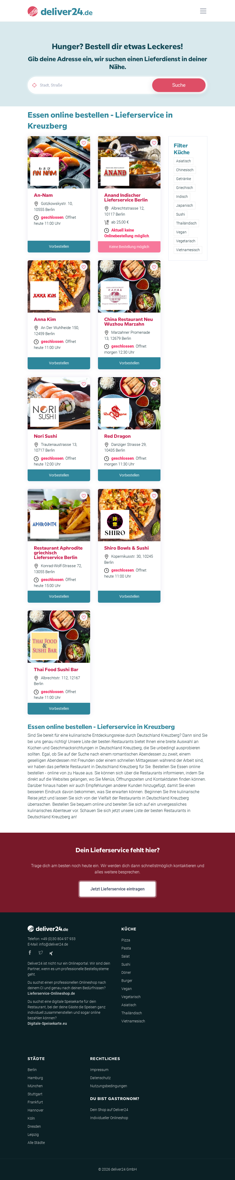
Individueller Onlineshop (109, 1118)
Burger (126, 980)
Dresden (34, 1126)
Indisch (182, 196)
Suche (178, 85)
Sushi (180, 214)
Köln (31, 1118)
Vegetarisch (185, 241)
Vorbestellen (59, 246)
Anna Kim (45, 319)
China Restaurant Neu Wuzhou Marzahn (128, 321)
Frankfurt (35, 1102)
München (35, 1086)
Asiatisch (183, 161)
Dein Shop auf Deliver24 (109, 1110)
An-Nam (43, 195)
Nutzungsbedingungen (108, 1086)
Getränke (183, 179)
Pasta (126, 948)
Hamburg (35, 1078)
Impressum (99, 1070)
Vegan (181, 232)
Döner (126, 972)
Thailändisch (186, 223)
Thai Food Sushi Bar (56, 669)
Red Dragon (117, 436)
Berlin (32, 1070)
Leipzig (33, 1134)
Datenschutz (100, 1078)
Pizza (125, 940)
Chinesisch (185, 170)
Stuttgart (35, 1094)
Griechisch (184, 188)
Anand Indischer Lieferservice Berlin (126, 197)
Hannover (36, 1110)
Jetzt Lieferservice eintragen (117, 889)
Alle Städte (36, 1143)
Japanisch (184, 205)
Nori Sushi (45, 436)
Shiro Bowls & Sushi (126, 547)
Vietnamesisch (188, 250)
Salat (125, 956)
